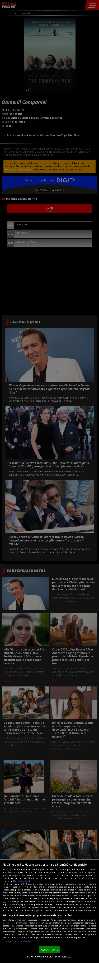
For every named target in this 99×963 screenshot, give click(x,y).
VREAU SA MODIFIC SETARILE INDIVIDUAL (48, 956)
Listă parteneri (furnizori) (16, 941)
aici (4, 901)
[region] (49, 911)
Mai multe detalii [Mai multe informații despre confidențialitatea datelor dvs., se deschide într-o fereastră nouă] (22, 881)
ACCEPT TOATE (49, 949)
